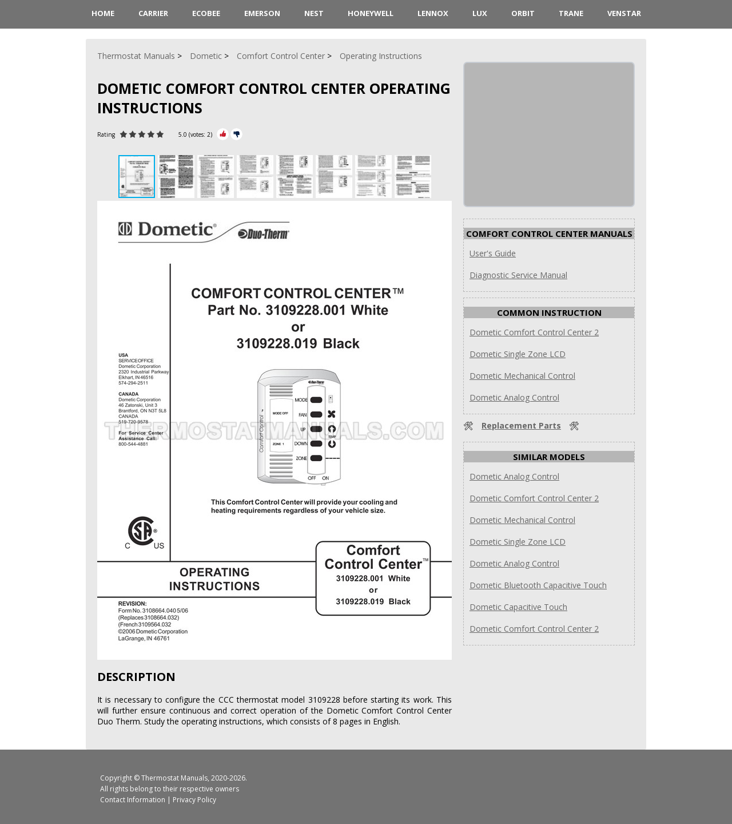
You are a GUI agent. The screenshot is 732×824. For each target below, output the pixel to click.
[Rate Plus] (223, 134)
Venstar (624, 13)
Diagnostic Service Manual (518, 275)
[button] (177, 176)
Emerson (262, 13)
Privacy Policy (194, 800)
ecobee (206, 13)
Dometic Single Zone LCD (518, 353)
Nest (314, 13)
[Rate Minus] (236, 134)
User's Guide (493, 253)
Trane (571, 13)
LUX (479, 13)
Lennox (432, 13)
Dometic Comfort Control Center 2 (534, 332)
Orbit (523, 13)
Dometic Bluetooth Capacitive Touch (538, 585)
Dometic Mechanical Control (522, 375)
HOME (103, 13)
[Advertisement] (550, 134)
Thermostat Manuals (174, 778)
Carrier (153, 13)
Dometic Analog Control (514, 397)
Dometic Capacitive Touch (518, 606)
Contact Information (132, 800)
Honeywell (370, 13)
